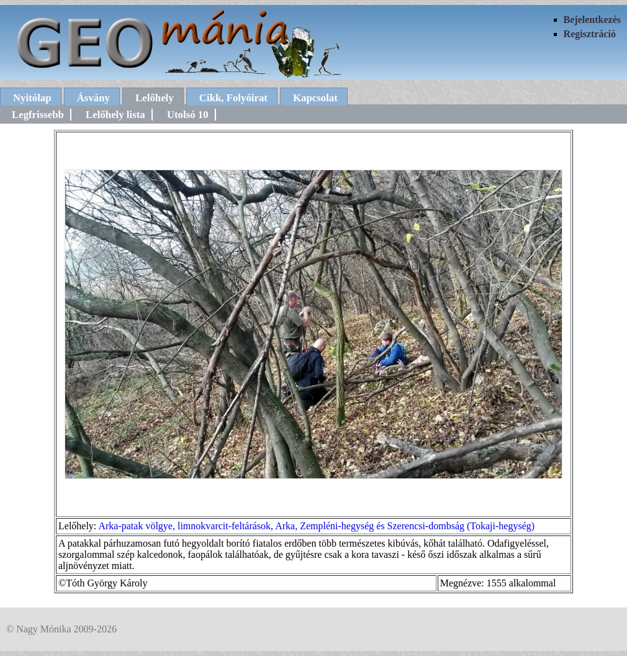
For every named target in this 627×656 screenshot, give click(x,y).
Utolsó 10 (188, 115)
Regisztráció (590, 34)
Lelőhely (154, 98)
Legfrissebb (38, 115)
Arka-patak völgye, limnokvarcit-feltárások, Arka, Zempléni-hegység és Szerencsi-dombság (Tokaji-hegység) (316, 526)
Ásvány (93, 98)
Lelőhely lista (115, 115)
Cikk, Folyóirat (233, 98)
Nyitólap (32, 98)
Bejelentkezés (592, 19)
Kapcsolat (315, 98)
